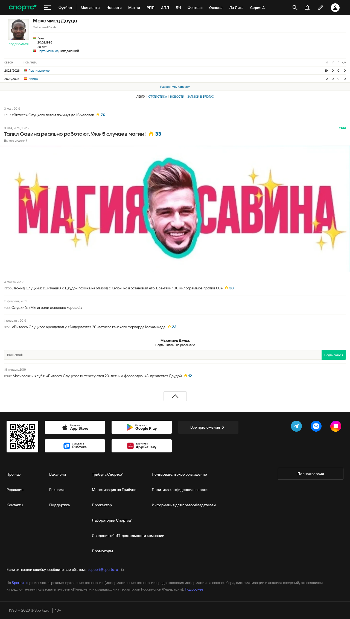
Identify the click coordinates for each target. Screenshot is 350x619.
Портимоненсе (48, 51)
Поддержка (59, 504)
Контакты (15, 504)
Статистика (157, 96)
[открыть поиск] (295, 7)
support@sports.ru (103, 569)
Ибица (31, 79)
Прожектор (102, 504)
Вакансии (57, 474)
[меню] (47, 7)
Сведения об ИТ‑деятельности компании (128, 535)
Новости (177, 96)
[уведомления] (307, 7)
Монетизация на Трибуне (114, 489)
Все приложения (208, 427)
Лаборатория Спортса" (112, 520)
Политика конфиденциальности (180, 489)
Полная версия (311, 473)
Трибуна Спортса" (107, 474)
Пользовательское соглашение (179, 474)
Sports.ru (19, 582)
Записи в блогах (200, 96)
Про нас (14, 474)
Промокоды (102, 550)
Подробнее (194, 589)
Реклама (56, 489)
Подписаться (18, 44)
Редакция (15, 489)
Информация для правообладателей (184, 504)
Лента (140, 96)
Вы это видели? (15, 140)
